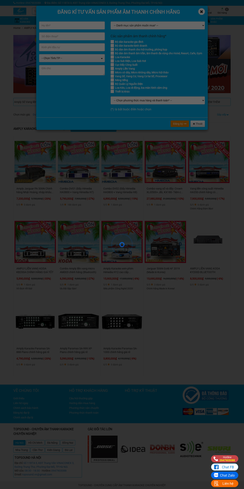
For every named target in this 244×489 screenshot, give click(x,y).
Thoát (197, 123)
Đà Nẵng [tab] (52, 442)
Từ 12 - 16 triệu (92, 114)
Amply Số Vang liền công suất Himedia (31, 101)
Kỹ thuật (165, 11)
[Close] (201, 11)
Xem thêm (213, 101)
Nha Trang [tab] (21, 450)
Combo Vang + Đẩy (67, 101)
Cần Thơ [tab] (38, 450)
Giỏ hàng (223, 11)
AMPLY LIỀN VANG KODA (140, 101)
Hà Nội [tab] (19, 442)
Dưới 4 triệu (39, 114)
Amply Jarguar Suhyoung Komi (177, 101)
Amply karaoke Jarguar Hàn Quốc (104, 101)
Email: (18, 474)
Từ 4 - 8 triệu (55, 114)
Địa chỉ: (18, 463)
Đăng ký (179, 123)
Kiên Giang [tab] (53, 450)
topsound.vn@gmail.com (37, 474)
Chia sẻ (208, 11)
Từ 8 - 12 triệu (73, 114)
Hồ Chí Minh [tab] (35, 442)
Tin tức (179, 11)
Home (16, 27)
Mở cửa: (19, 470)
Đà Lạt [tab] (69, 450)
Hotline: (46, 470)
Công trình (193, 11)
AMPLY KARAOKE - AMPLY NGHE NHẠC (47, 27)
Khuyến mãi (150, 11)
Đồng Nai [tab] (67, 442)
